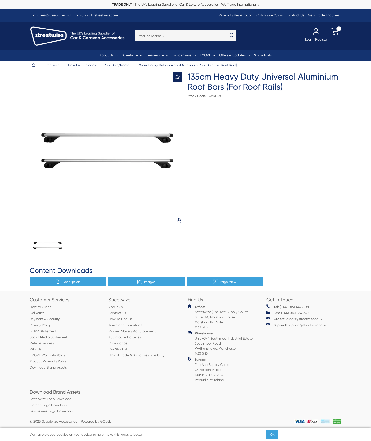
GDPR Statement (43, 331)
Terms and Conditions (125, 325)
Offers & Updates (232, 55)
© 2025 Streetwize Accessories (53, 421)
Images (146, 282)
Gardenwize (182, 55)
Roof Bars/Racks (116, 65)
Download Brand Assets (48, 367)
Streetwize (130, 55)
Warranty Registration (236, 15)
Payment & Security (45, 319)
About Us (106, 55)
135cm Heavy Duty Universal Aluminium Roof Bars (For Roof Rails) (187, 65)
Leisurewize (155, 55)
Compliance (118, 343)
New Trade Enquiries (323, 15)
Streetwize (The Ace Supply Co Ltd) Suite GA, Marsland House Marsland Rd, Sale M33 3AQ (219, 316)
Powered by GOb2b (96, 421)
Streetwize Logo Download (51, 399)
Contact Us (295, 15)
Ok (272, 434)
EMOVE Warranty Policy (47, 355)
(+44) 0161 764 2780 (288, 313)
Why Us (35, 349)
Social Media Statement (48, 337)
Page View (224, 282)
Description (68, 282)
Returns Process (42, 343)
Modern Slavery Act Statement (132, 331)
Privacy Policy (40, 325)
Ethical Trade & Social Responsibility (136, 355)
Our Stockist (118, 349)
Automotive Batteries (125, 337)
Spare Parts (263, 55)
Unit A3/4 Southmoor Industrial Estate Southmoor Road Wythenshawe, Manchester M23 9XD (220, 343)
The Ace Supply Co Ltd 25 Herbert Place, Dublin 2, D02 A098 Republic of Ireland (209, 369)
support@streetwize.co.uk (97, 15)
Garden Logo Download (48, 405)
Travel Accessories (82, 65)
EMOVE (205, 55)
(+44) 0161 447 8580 (288, 306)
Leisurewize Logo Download (51, 411)
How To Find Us (120, 319)
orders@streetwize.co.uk (52, 15)
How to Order (40, 307)
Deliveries (37, 313)
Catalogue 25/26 (269, 15)
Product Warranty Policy (48, 361)
